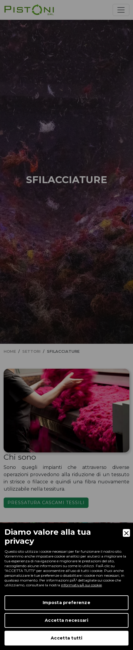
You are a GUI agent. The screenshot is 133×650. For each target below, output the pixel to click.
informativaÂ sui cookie (81, 585)
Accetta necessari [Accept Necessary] (66, 620)
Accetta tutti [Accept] (66, 638)
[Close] (126, 533)
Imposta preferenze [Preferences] (66, 602)
